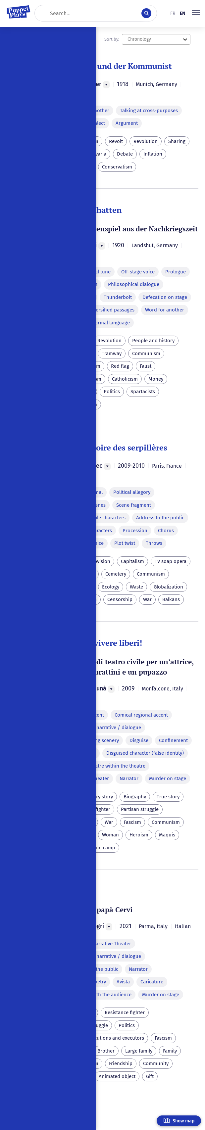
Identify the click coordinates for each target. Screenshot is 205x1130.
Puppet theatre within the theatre (107, 766)
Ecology (110, 587)
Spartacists (142, 392)
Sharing (176, 141)
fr (172, 13)
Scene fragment (133, 505)
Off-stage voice (138, 272)
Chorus (166, 531)
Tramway (112, 353)
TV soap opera (170, 561)
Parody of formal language (100, 323)
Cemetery (115, 574)
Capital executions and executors (107, 1038)
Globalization (168, 587)
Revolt (116, 141)
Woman (110, 835)
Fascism (132, 822)
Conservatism (117, 167)
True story (168, 797)
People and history (153, 341)
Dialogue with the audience (100, 995)
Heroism (138, 835)
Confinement (173, 740)
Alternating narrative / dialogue (105, 727)
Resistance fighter (125, 1012)
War (147, 599)
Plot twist (124, 543)
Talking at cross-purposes (149, 111)
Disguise (138, 740)
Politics (112, 392)
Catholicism (125, 379)
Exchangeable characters (98, 518)
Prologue (175, 272)
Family (170, 1051)
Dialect (97, 123)
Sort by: (111, 39)
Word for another (164, 310)
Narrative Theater (111, 944)
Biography (135, 797)
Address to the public (160, 518)
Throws (154, 543)
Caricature (151, 982)
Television (99, 561)
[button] (195, 13)
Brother (106, 1051)
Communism (146, 353)
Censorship (119, 599)
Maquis (167, 835)
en (182, 13)
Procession (135, 531)
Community (156, 1063)
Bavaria (98, 154)
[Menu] (106, 84)
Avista (123, 982)
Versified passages (113, 310)
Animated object (117, 1076)
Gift (150, 1076)
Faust (145, 366)
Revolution (145, 141)
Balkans (171, 599)
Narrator (129, 778)
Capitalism (132, 561)
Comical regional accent (141, 715)
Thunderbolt (118, 297)
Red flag (120, 366)
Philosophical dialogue (133, 284)
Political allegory (131, 492)
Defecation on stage (164, 297)
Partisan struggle (140, 809)
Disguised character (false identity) (145, 753)
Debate (125, 154)
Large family (138, 1051)
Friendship (120, 1063)
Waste (136, 587)
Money (155, 379)
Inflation (152, 154)
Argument (127, 123)
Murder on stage (167, 778)
